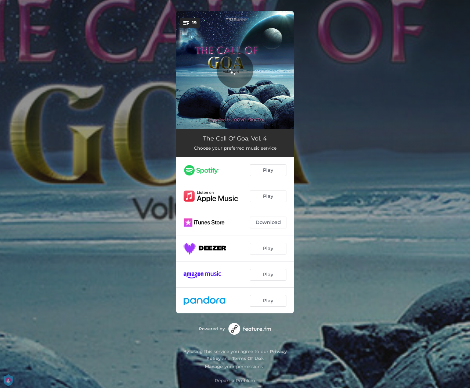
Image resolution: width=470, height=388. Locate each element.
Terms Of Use (247, 358)
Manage (214, 366)
